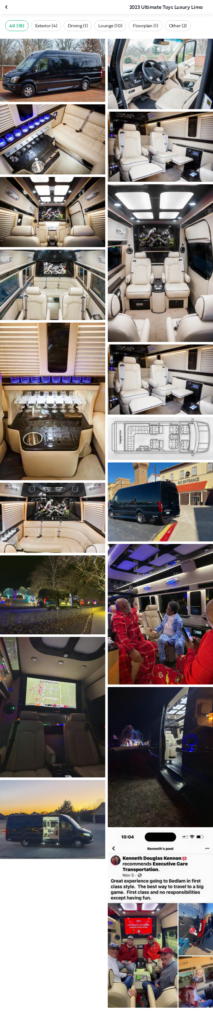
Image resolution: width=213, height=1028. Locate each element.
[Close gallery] (7, 7)
